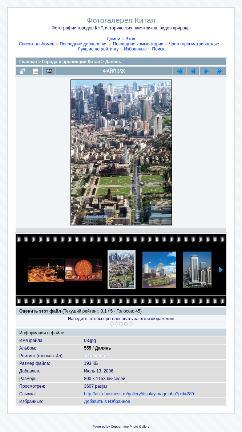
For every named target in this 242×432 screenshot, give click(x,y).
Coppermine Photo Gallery (130, 426)
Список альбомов (37, 43)
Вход (130, 38)
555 (87, 348)
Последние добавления (84, 43)
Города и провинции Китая (71, 61)
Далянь (113, 61)
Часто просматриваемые (194, 43)
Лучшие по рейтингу (98, 49)
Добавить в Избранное (107, 401)
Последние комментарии (138, 43)
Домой (113, 38)
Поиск (158, 49)
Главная (28, 61)
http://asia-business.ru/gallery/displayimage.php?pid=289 (139, 393)
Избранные (135, 49)
